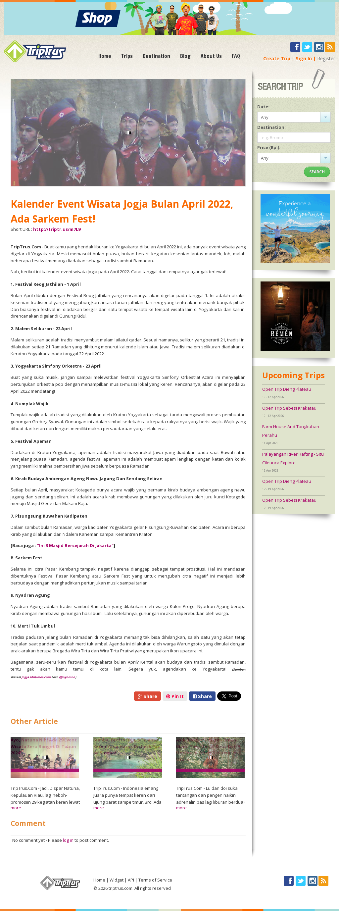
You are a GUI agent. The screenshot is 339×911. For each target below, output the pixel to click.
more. (16, 808)
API (131, 880)
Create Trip (276, 58)
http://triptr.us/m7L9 (56, 229)
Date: (263, 107)
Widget (116, 880)
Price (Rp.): (268, 147)
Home (104, 56)
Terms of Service (155, 880)
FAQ (236, 56)
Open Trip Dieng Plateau (286, 389)
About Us (211, 56)
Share (147, 696)
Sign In (304, 58)
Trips (127, 56)
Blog (185, 56)
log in (68, 840)
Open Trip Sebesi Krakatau (289, 408)
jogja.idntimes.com (36, 677)
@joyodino (67, 677)
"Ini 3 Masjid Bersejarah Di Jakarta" (75, 545)
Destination (156, 56)
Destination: (271, 127)
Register (326, 58)
